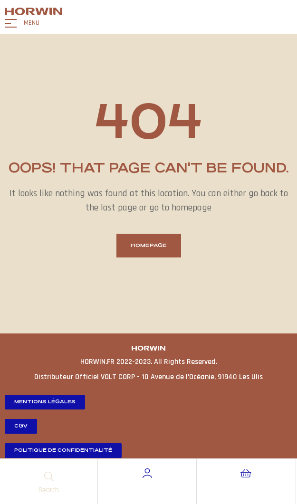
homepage (149, 245)
